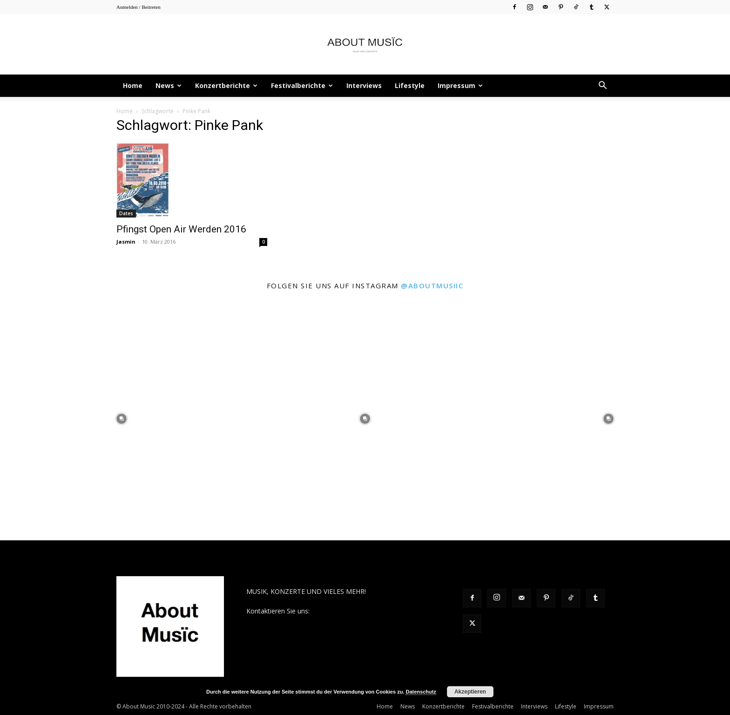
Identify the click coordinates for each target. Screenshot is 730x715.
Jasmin (125, 241)
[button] (602, 86)
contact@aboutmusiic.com (351, 610)
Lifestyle (410, 85)
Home (132, 85)
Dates (126, 213)
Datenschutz (421, 692)
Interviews (364, 85)
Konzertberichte (226, 85)
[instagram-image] (121, 419)
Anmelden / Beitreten (138, 7)
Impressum (460, 85)
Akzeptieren (470, 691)
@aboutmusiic (432, 285)
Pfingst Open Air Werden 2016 (181, 229)
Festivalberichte (302, 85)
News (168, 85)
